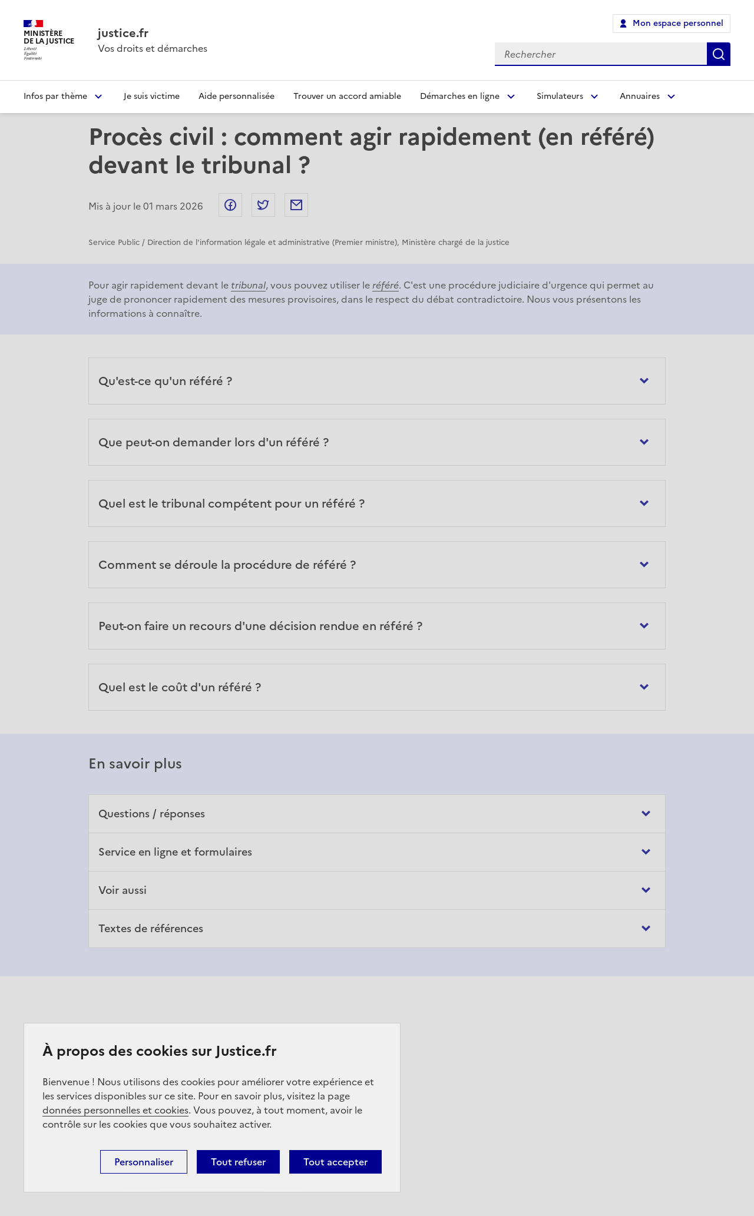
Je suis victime (152, 96)
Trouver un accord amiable (347, 96)
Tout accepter (335, 1162)
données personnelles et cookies (115, 1110)
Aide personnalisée (237, 96)
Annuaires (640, 96)
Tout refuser (238, 1162)
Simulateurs (560, 96)
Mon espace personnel (678, 23)
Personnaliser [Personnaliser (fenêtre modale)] (143, 1162)
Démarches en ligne (460, 96)
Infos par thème (55, 96)
